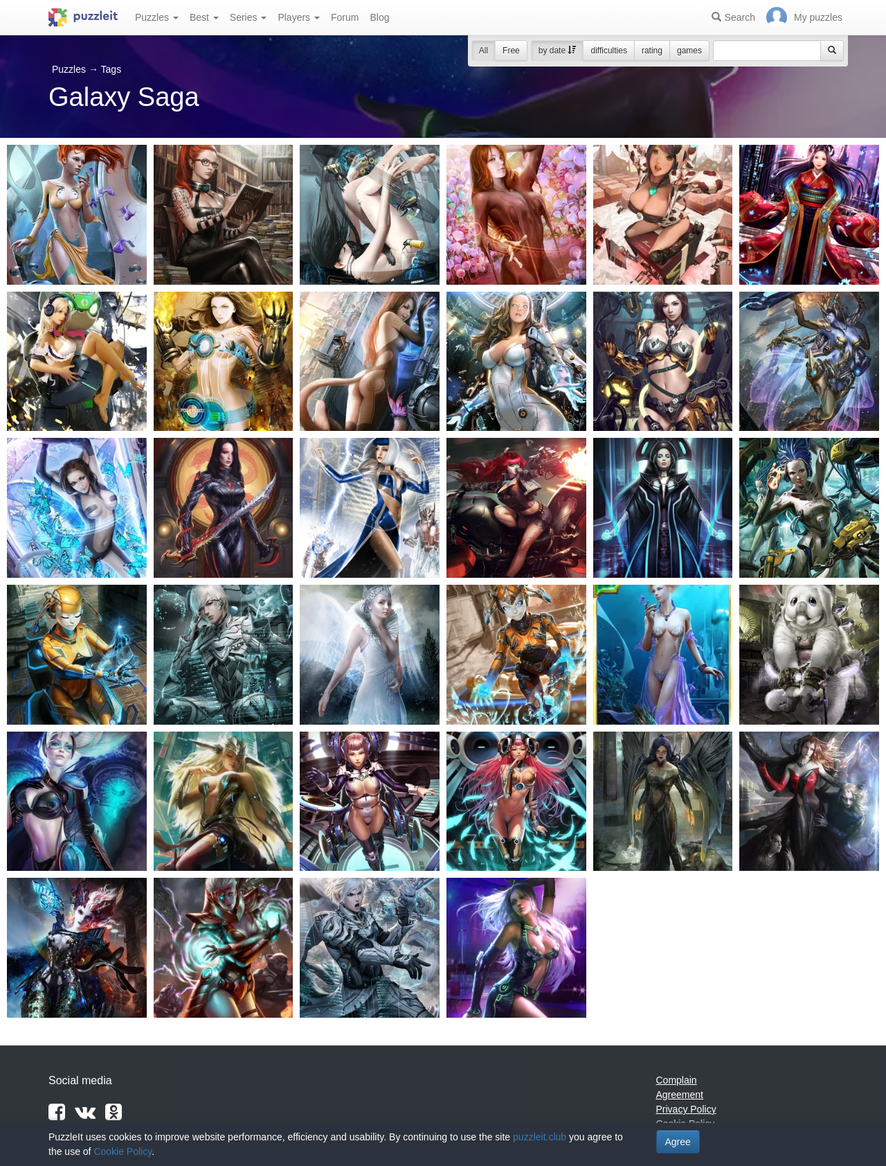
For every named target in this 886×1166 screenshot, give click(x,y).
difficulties (608, 50)
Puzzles (157, 17)
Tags (111, 69)
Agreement (679, 1094)
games (689, 50)
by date (558, 50)
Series (248, 17)
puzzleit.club (539, 1136)
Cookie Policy (122, 1151)
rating (652, 50)
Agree (678, 1141)
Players (299, 17)
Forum (345, 17)
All (483, 50)
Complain (676, 1080)
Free (511, 50)
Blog (379, 17)
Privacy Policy (686, 1109)
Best (204, 17)
